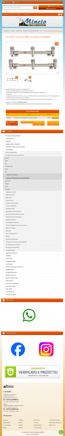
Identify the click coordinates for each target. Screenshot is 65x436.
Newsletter (37, 420)
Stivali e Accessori (11, 275)
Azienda (5, 420)
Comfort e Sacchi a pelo (12, 203)
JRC (41, 30)
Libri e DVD (9, 289)
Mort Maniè (9, 258)
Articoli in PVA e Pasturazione (13, 217)
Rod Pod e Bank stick (11, 152)
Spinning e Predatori (11, 253)
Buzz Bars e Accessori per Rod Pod (31, 30)
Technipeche (8, 181)
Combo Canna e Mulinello (13, 144)
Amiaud (7, 158)
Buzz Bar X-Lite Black (12, 174)
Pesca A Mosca (10, 291)
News (4, 427)
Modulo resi (52, 425)
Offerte (21, 425)
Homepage (6, 30)
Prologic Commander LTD (13, 135)
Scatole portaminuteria (12, 239)
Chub (6, 160)
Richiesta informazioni (53, 123)
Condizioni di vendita (38, 123)
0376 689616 (12, 409)
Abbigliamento (10, 269)
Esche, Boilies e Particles (12, 222)
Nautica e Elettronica (12, 278)
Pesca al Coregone (11, 294)
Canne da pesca (10, 138)
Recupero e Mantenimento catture (15, 214)
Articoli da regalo (11, 286)
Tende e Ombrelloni (11, 206)
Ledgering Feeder (11, 261)
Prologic (7, 183)
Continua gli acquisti (10, 123)
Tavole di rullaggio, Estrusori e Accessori (16, 225)
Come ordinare (26, 122)
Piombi (7, 236)
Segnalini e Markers (11, 219)
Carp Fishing (18, 30)
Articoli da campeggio (12, 283)
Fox (6, 163)
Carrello (21, 427)
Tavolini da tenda (10, 208)
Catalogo (12, 30)
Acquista (55, 117)
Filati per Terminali (10, 228)
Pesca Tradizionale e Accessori (14, 266)
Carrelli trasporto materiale (13, 244)
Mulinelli (8, 141)
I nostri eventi (7, 425)
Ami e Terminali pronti (11, 233)
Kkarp (6, 169)
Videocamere (9, 280)
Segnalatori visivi (10, 194)
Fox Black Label (8, 166)
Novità (20, 422)
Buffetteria (9, 197)
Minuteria (8, 230)
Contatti (36, 422)
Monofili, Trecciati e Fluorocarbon (15, 147)
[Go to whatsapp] (61, 432)
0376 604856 (12, 399)
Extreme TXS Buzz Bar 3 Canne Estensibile (17, 178)
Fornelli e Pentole (10, 250)
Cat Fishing (9, 264)
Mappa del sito (37, 425)
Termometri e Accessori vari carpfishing (16, 242)
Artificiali (8, 255)
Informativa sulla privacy (55, 422)
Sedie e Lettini (9, 200)
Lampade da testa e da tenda (13, 211)
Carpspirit (7, 189)
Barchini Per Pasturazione (12, 247)
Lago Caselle (6, 422)
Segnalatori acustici (11, 192)
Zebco (6, 186)
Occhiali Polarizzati (11, 272)
